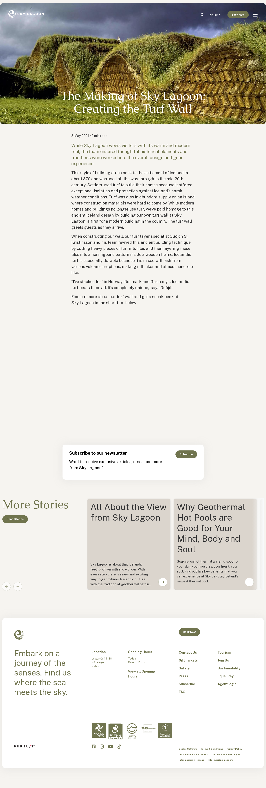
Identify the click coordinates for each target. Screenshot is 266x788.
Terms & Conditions (212, 749)
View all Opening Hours (141, 673)
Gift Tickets (188, 660)
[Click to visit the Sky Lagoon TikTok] (119, 746)
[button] (160, 582)
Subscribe (186, 454)
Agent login (227, 684)
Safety (184, 668)
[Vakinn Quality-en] (99, 730)
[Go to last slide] (6, 586)
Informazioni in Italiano (191, 760)
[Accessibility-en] (115, 731)
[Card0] (128, 544)
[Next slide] (18, 586)
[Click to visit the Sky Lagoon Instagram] (102, 746)
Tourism (224, 652)
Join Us (223, 660)
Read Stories (15, 519)
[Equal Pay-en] (132, 731)
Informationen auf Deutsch (194, 754)
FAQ (182, 692)
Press (183, 676)
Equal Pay (226, 676)
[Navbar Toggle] (255, 14)
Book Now (238, 14)
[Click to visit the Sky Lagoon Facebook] (94, 746)
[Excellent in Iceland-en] (148, 728)
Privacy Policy (234, 749)
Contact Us (188, 652)
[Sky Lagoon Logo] (26, 13)
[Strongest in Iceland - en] (165, 730)
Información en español (221, 760)
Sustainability (229, 668)
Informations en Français (227, 754)
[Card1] (215, 544)
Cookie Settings (188, 749)
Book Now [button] (189, 632)
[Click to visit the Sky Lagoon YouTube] (110, 746)
